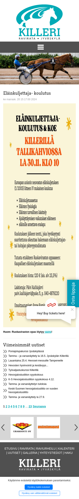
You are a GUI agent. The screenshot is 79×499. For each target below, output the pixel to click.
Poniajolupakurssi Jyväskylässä (26, 351)
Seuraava (39, 406)
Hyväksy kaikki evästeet (39, 487)
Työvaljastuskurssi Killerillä (23, 370)
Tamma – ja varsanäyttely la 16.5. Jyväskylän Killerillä (38, 355)
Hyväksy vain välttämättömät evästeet (39, 493)
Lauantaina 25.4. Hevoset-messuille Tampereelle (35, 360)
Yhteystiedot (51, 452)
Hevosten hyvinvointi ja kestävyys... (28, 365)
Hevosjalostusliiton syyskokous (25, 374)
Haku (68, 452)
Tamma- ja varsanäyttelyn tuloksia (27, 384)
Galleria (30, 452)
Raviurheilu (46, 448)
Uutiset (14, 452)
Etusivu (11, 448)
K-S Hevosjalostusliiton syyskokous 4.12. (31, 379)
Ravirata (27, 448)
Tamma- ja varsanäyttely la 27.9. (26, 397)
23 (30, 406)
